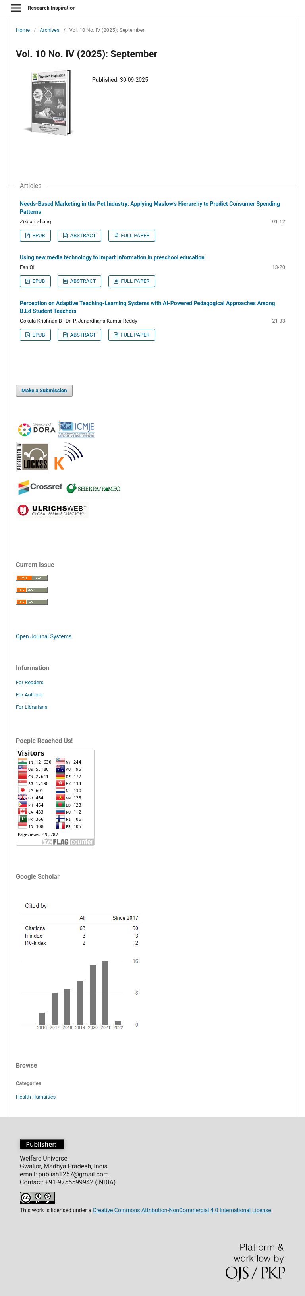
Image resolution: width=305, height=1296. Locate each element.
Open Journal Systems (43, 636)
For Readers (30, 682)
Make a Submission (44, 390)
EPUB (38, 235)
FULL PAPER (135, 235)
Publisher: (42, 1144)
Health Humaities (36, 1097)
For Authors (29, 695)
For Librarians (31, 707)
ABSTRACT (82, 235)
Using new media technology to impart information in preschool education (112, 257)
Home (23, 30)
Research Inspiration (52, 8)
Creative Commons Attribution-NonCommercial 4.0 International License (182, 1210)
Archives (50, 30)
